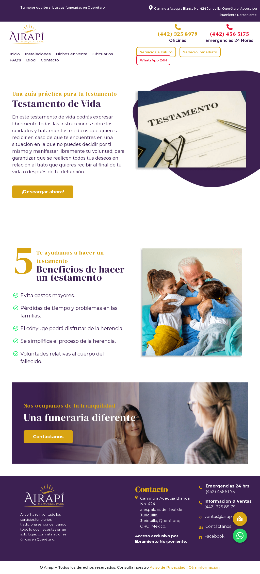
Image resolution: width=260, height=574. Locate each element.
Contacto (50, 60)
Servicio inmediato (200, 52)
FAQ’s (15, 60)
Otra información (204, 567)
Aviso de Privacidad (167, 567)
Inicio (15, 54)
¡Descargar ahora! (43, 192)
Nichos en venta (71, 54)
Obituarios (102, 54)
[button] (240, 536)
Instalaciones (38, 54)
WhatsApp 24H (153, 60)
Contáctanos (48, 437)
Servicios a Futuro (156, 52)
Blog (31, 60)
